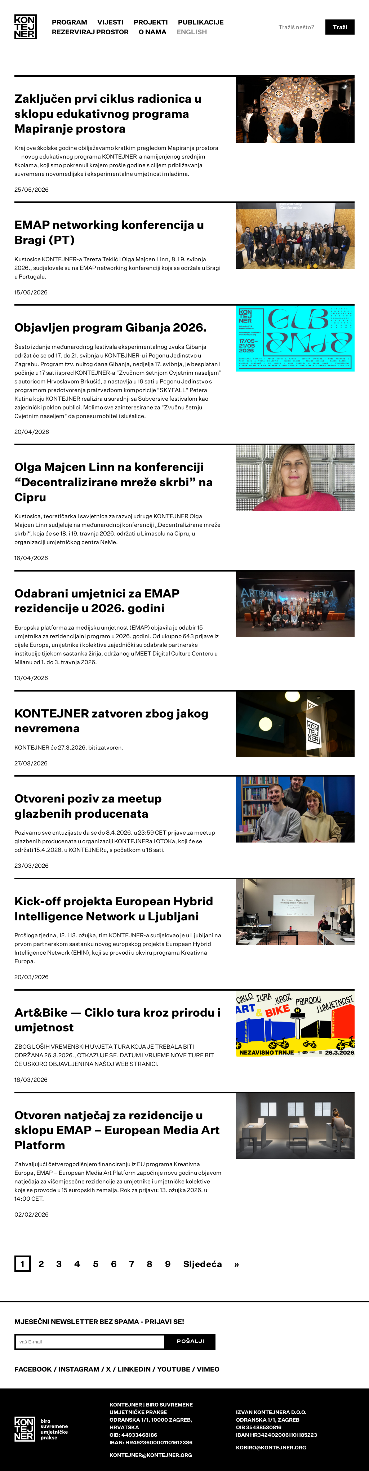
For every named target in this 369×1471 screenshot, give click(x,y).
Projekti (151, 22)
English (192, 32)
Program (69, 22)
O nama (152, 32)
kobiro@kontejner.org (271, 1447)
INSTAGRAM (78, 1369)
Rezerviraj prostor (90, 32)
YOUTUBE (173, 1369)
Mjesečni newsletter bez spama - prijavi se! (99, 1321)
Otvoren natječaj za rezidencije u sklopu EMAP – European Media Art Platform (117, 1130)
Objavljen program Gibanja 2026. (110, 327)
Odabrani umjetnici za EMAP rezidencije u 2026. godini (96, 600)
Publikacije (201, 22)
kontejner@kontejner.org (151, 1455)
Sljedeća (202, 1263)
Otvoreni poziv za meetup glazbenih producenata (88, 806)
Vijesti (110, 22)
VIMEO (208, 1369)
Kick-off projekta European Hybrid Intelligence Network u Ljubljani (113, 908)
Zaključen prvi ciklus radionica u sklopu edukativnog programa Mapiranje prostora (107, 113)
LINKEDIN (134, 1369)
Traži (340, 27)
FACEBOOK (33, 1369)
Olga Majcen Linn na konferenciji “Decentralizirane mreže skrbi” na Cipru (113, 481)
